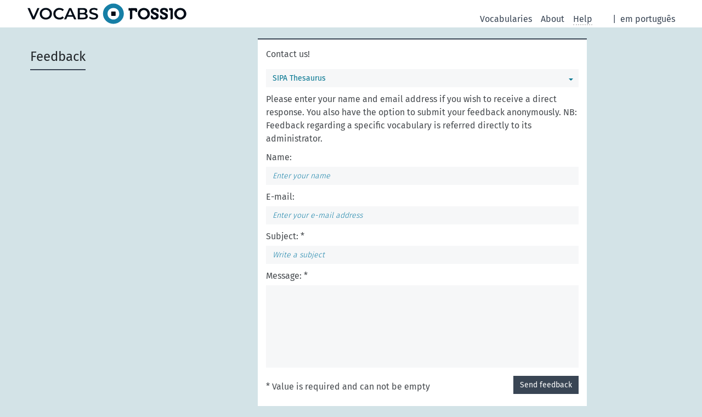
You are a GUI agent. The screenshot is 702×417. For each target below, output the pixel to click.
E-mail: (280, 196)
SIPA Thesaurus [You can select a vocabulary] (299, 78)
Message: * (287, 276)
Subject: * (285, 236)
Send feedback (546, 385)
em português (647, 19)
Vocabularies (506, 19)
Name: (279, 157)
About (552, 19)
